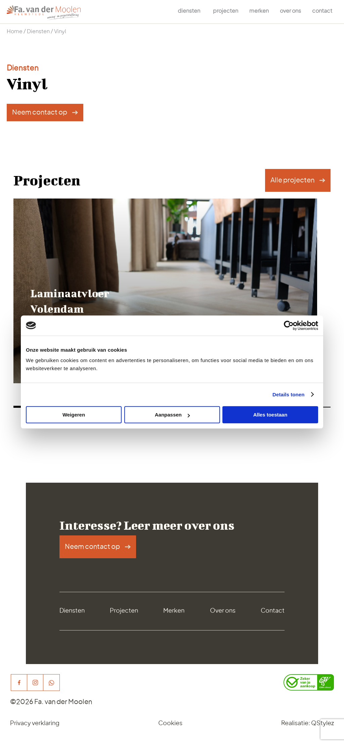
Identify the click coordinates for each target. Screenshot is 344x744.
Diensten (189, 11)
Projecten (225, 11)
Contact (322, 11)
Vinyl (60, 31)
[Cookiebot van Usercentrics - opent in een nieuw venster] (288, 325)
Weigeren (73, 415)
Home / (17, 31)
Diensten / (40, 31)
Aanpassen (172, 415)
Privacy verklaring (34, 723)
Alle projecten (292, 180)
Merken (259, 11)
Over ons (290, 11)
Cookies (170, 723)
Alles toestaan (270, 415)
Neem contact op (39, 112)
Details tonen (288, 394)
